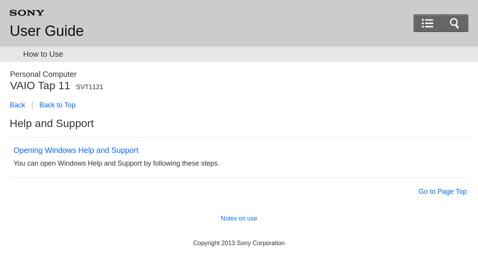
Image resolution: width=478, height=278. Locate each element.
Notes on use (239, 218)
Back (17, 105)
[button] (454, 23)
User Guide (47, 31)
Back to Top (57, 105)
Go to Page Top (443, 191)
